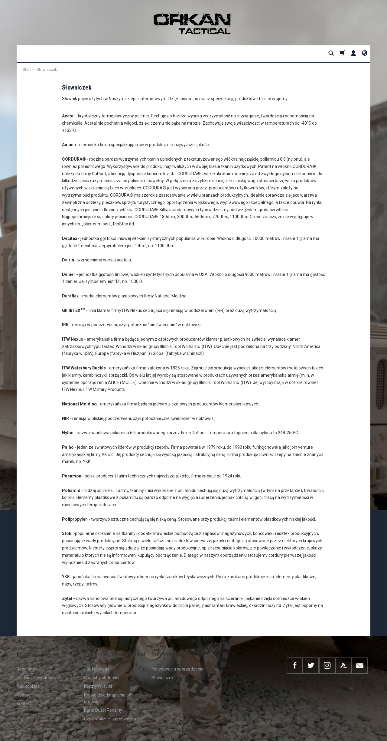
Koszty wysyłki (98, 676)
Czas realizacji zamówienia (110, 708)
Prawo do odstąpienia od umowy (107, 687)
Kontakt (24, 693)
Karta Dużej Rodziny (103, 699)
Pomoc (23, 684)
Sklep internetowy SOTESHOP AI (346, 735)
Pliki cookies (28, 676)
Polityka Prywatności (36, 667)
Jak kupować (96, 658)
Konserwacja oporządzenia (177, 658)
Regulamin (27, 658)
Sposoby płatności (101, 667)
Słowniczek (162, 667)
